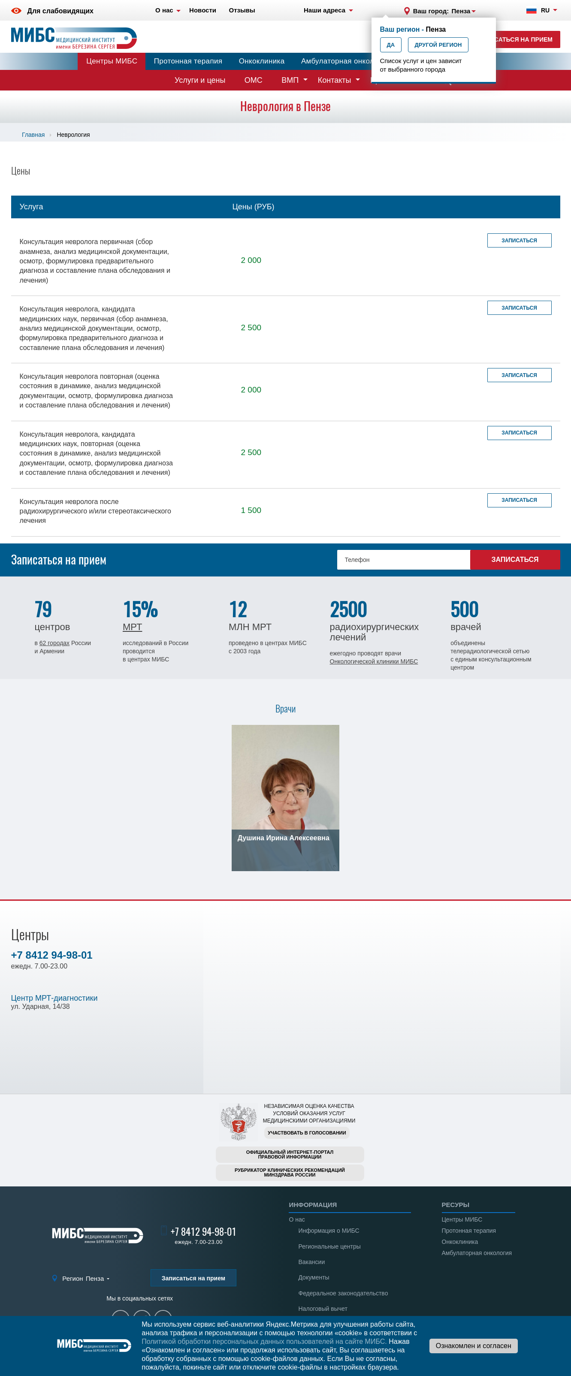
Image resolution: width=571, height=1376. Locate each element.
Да (391, 45)
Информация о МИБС (328, 1230)
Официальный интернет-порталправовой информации (290, 1154)
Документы (313, 1277)
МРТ (132, 627)
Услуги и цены (200, 80)
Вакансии (311, 1261)
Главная (33, 134)
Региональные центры (329, 1246)
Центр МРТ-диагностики (54, 998)
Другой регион (438, 45)
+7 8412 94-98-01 (52, 955)
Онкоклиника (262, 61)
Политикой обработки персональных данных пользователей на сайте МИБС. (264, 1341)
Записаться (519, 241)
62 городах (54, 643)
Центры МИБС (111, 61)
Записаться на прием (515, 39)
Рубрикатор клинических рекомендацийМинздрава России (290, 1172)
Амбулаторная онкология (345, 61)
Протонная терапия (188, 61)
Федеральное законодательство (343, 1293)
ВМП (290, 80)
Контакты (334, 80)
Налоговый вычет (322, 1308)
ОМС (254, 80)
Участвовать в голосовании (307, 1132)
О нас (297, 1219)
